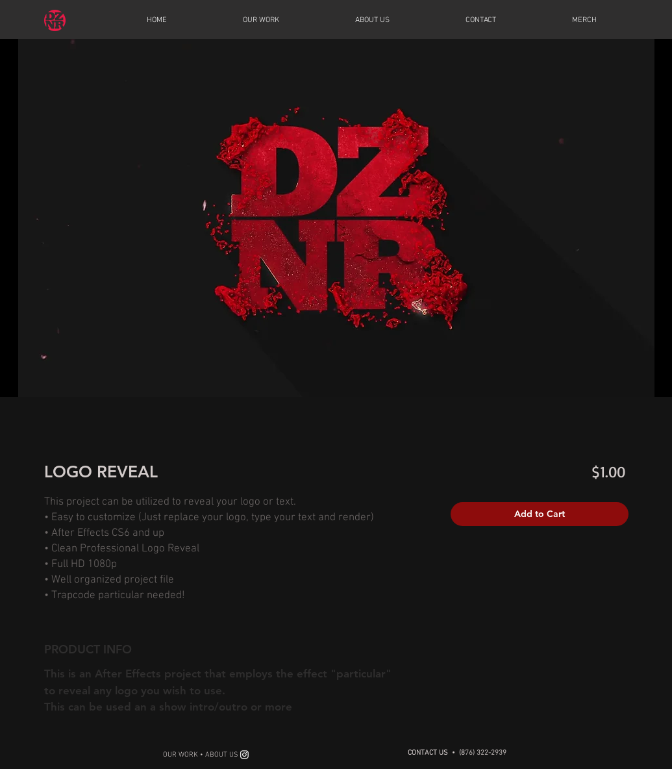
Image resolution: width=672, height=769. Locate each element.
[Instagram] (244, 754)
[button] (261, 20)
